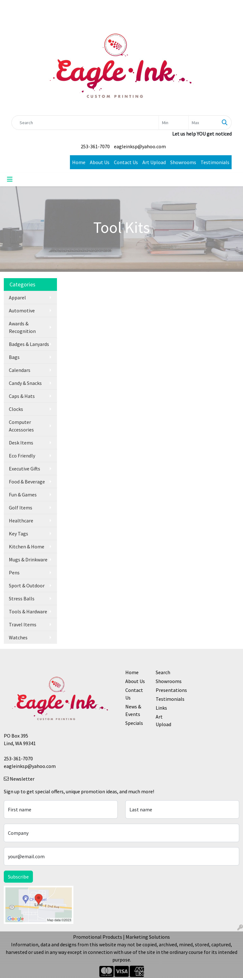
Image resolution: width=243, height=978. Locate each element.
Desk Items (21, 442)
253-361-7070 (95, 146)
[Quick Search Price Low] (174, 122)
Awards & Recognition (22, 327)
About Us (99, 162)
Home (78, 162)
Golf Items (20, 507)
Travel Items (22, 624)
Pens (14, 572)
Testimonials (215, 162)
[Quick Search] (85, 122)
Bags (14, 357)
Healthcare (21, 520)
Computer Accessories (21, 426)
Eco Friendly (22, 455)
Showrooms (183, 162)
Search (163, 672)
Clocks (16, 409)
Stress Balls (21, 598)
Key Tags (18, 533)
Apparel (17, 297)
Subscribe (18, 876)
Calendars (19, 370)
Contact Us (126, 162)
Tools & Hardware (28, 611)
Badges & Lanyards (29, 344)
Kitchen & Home (26, 546)
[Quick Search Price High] (203, 122)
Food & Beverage (27, 481)
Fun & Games (23, 494)
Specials (134, 723)
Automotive (22, 310)
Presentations (167, 690)
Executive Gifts (24, 468)
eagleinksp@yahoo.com (140, 146)
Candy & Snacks (25, 383)
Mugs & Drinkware (28, 559)
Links (161, 708)
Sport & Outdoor (27, 585)
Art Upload (154, 162)
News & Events (133, 710)
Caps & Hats (22, 396)
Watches (18, 637)
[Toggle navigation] (9, 179)
